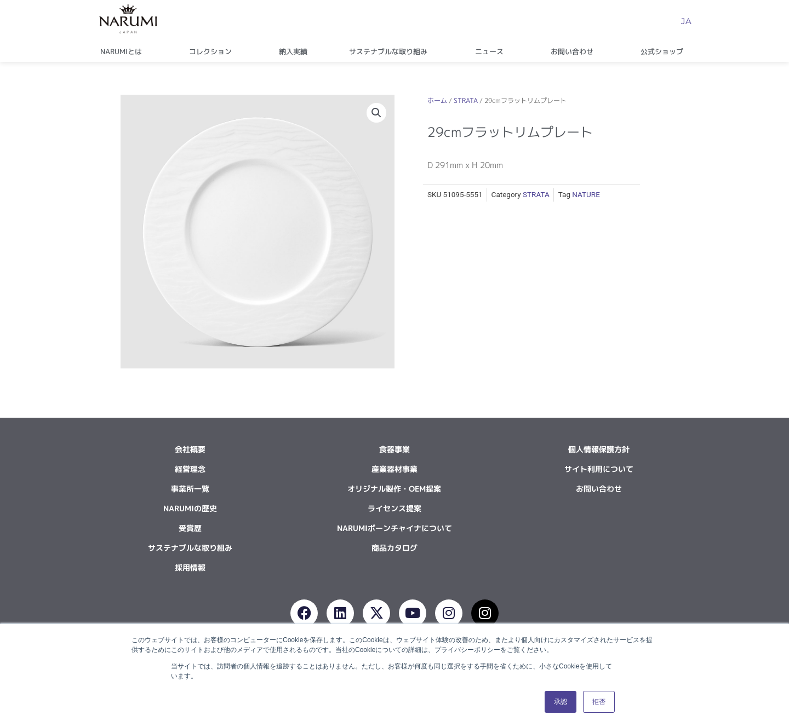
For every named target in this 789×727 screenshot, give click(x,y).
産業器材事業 (394, 469)
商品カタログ (394, 548)
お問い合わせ (599, 488)
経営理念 (190, 469)
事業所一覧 (190, 488)
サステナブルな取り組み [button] (391, 51)
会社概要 (190, 449)
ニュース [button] (492, 51)
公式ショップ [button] (665, 51)
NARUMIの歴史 (190, 508)
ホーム (437, 100)
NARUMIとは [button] (123, 51)
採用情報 (190, 567)
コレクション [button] (213, 51)
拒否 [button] (598, 702)
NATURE (586, 194)
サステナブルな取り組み (190, 548)
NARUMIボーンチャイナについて (394, 528)
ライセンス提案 (394, 508)
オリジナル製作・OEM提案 (394, 488)
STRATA (466, 100)
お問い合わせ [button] (575, 51)
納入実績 (293, 51)
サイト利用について (598, 469)
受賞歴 (190, 528)
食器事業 (394, 449)
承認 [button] (560, 702)
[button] (376, 113)
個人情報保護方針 (599, 449)
